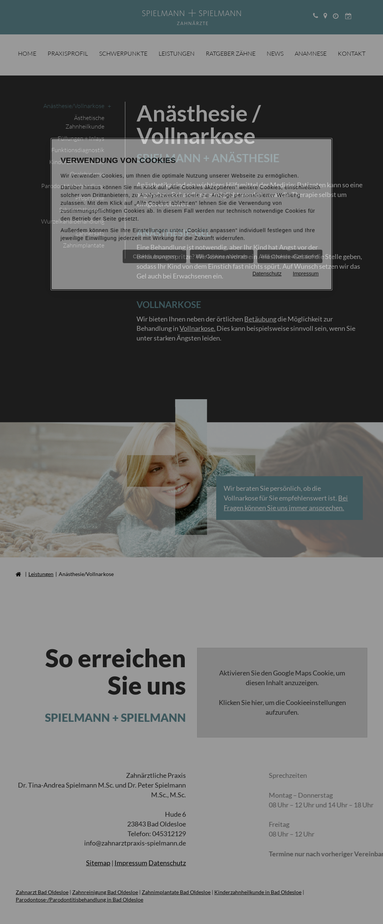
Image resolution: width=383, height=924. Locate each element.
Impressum (306, 274)
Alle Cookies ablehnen (222, 256)
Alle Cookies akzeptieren (290, 256)
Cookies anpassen (154, 256)
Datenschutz (267, 274)
